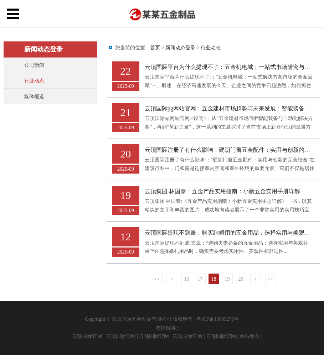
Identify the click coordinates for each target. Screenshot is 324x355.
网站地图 (249, 336)
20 (240, 279)
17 (200, 279)
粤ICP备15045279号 (217, 319)
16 (186, 279)
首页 (155, 47)
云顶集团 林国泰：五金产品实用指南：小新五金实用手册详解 (222, 191)
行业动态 (34, 81)
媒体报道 (34, 96)
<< (157, 279)
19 (227, 279)
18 (213, 279)
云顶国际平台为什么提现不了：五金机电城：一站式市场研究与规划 (230, 67)
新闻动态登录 (180, 47)
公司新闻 (34, 65)
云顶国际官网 (87, 336)
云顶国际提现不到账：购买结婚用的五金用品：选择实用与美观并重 (230, 233)
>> (270, 279)
